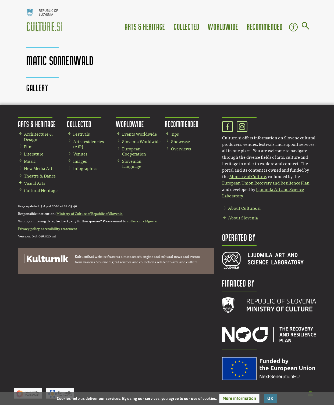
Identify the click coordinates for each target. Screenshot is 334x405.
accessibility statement (59, 229)
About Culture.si (244, 208)
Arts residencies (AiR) (88, 144)
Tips (175, 134)
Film (28, 146)
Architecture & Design (38, 137)
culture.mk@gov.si (142, 221)
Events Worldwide (139, 134)
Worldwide (223, 26)
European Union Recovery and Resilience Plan (266, 183)
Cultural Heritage (41, 190)
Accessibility (293, 27)
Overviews (181, 148)
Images (80, 161)
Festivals (81, 134)
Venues (80, 154)
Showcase (180, 141)
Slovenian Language (131, 164)
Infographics (85, 168)
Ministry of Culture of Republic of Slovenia (89, 214)
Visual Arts (34, 183)
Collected (186, 26)
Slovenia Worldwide (141, 141)
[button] (239, 398)
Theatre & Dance (40, 176)
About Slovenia (243, 217)
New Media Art (38, 168)
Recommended (265, 26)
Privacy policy (28, 229)
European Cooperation (134, 151)
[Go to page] (306, 27)
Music (29, 161)
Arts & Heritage (145, 26)
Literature (33, 154)
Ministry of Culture (247, 176)
